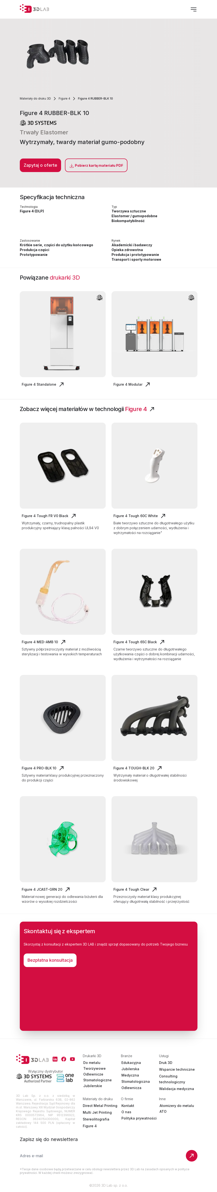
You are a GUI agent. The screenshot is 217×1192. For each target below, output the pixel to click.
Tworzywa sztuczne (129, 211)
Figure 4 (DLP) (32, 211)
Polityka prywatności (139, 1118)
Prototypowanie (34, 255)
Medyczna (130, 1075)
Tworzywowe (94, 1068)
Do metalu (91, 1063)
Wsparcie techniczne (177, 1069)
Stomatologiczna (135, 1081)
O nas (126, 1112)
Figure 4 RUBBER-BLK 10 (95, 98)
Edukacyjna (131, 1063)
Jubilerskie (92, 1086)
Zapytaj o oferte (40, 165)
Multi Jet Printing (97, 1112)
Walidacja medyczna (176, 1089)
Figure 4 (64, 98)
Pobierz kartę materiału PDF (96, 165)
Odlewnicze (93, 1074)
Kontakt (127, 1106)
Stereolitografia (96, 1119)
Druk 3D (165, 1063)
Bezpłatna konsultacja (50, 960)
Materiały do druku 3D (35, 98)
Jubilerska (130, 1069)
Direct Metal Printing (100, 1106)
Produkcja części (34, 250)
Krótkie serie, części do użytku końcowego (56, 245)
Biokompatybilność (128, 221)
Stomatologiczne (97, 1080)
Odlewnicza (131, 1088)
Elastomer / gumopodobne (134, 216)
